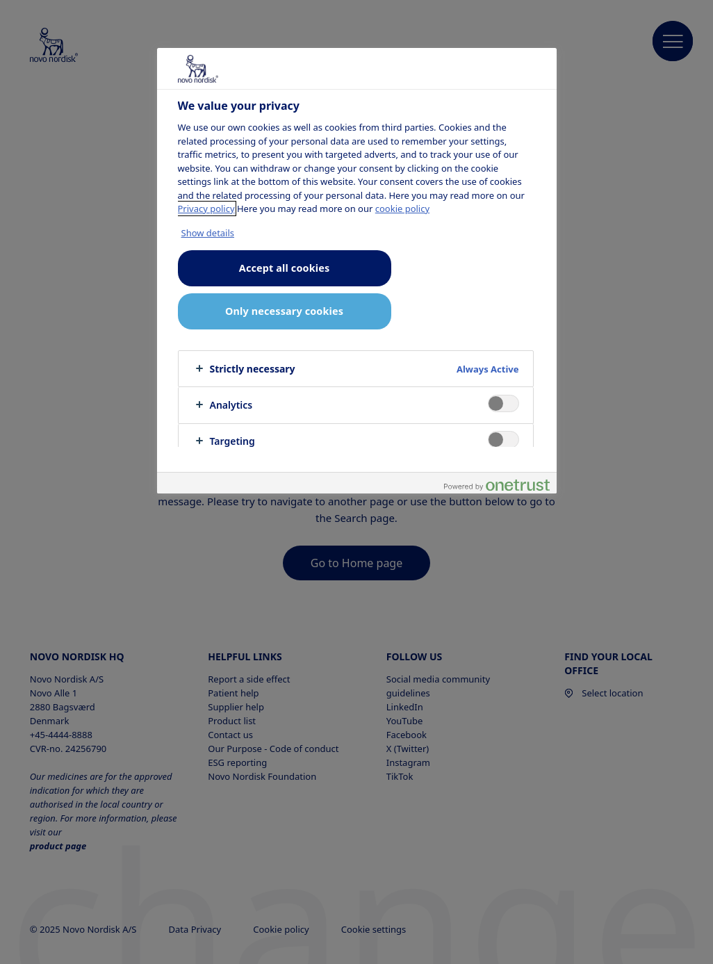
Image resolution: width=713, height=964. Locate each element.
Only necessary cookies (284, 311)
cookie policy (402, 208)
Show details (208, 233)
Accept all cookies (284, 268)
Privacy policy (206, 208)
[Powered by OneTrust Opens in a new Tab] (497, 484)
